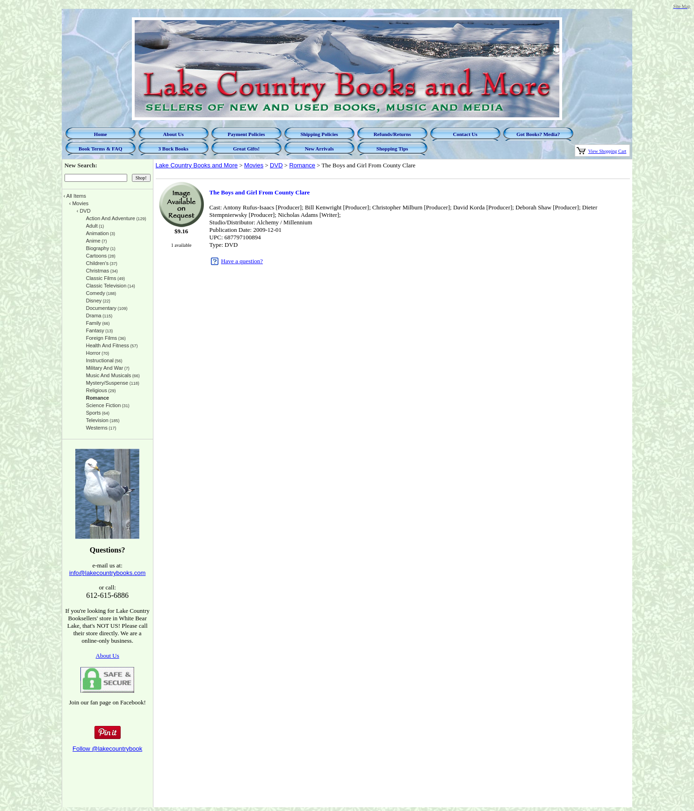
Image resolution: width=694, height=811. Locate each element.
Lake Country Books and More (197, 165)
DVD (276, 165)
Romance (302, 165)
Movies (253, 165)
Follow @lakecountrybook (107, 748)
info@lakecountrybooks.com (107, 572)
